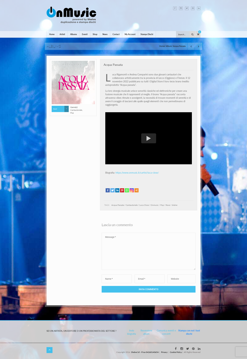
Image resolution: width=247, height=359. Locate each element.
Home (51, 34)
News (104, 34)
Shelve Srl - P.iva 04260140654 (145, 352)
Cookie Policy (176, 352)
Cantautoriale (132, 205)
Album (169, 46)
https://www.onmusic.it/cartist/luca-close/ (137, 172)
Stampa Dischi (147, 34)
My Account (130, 34)
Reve (168, 205)
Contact (116, 34)
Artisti (62, 34)
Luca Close (144, 205)
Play (61, 109)
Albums (73, 34)
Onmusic (155, 205)
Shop (95, 34)
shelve (174, 205)
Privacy (164, 352)
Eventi (85, 34)
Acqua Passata (113, 64)
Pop (162, 205)
